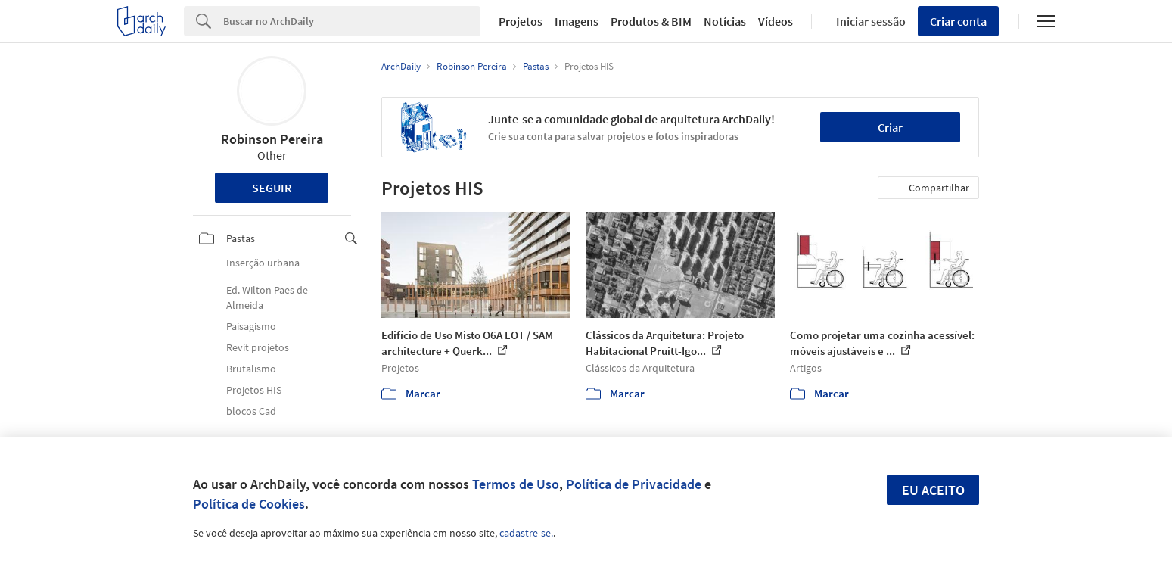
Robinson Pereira (272, 139)
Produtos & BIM (651, 21)
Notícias (725, 21)
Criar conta (958, 21)
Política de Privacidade (633, 484)
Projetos (520, 21)
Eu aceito (933, 490)
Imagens (576, 21)
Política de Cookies (249, 503)
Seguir (272, 187)
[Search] (352, 21)
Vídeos (775, 21)
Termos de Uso (515, 484)
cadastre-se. (526, 533)
